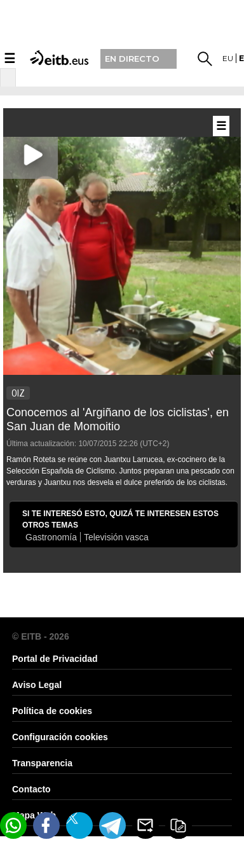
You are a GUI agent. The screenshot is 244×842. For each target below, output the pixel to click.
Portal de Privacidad (55, 659)
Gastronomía (51, 537)
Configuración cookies (60, 737)
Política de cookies (52, 711)
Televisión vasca (116, 537)
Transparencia (42, 763)
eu (227, 58)
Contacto (31, 789)
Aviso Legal (37, 685)
